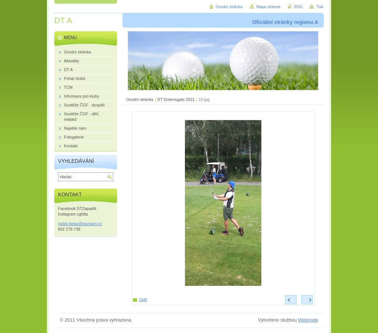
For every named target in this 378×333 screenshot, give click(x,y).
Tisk (319, 6)
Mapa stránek (268, 6)
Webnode (308, 320)
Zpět (143, 299)
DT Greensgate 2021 (176, 99)
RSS (298, 6)
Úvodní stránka (139, 99)
